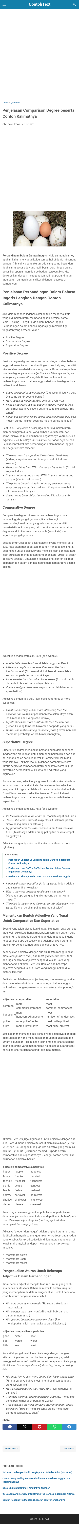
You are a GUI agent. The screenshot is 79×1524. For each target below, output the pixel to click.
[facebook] (10, 1427)
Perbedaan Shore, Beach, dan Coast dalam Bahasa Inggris (39, 876)
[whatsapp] (54, 1427)
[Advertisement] (39, 57)
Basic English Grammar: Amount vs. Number (26, 1488)
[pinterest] (39, 1427)
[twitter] (24, 1427)
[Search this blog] (74, 4)
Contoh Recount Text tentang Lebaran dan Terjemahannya (34, 1500)
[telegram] (69, 1427)
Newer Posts (11, 1448)
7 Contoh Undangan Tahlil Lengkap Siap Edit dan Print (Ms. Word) (37, 1472)
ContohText (39, 4)
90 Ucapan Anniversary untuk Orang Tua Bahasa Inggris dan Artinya (39, 1494)
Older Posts (68, 1448)
